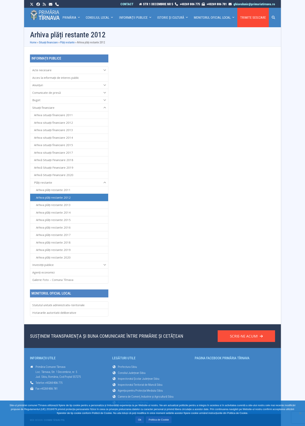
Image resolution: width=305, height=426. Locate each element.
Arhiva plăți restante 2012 (53, 197)
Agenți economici (43, 272)
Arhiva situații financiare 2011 (53, 115)
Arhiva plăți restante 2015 (53, 220)
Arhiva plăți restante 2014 (53, 212)
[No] (300, 413)
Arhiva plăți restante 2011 (53, 190)
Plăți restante (67, 42)
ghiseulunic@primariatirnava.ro (254, 4)
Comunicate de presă (69, 92)
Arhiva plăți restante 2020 (53, 257)
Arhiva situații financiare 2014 (53, 137)
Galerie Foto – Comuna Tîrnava (52, 280)
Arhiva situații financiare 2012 (53, 122)
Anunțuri (69, 85)
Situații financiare (48, 42)
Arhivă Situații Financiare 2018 (53, 160)
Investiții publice (69, 265)
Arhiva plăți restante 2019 (53, 250)
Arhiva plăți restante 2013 (53, 205)
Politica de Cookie (159, 419)
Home (33, 42)
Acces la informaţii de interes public (55, 78)
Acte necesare (69, 70)
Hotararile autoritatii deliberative (54, 313)
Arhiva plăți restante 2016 (53, 227)
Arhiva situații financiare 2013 (53, 130)
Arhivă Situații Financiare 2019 (53, 167)
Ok (139, 419)
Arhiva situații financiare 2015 (53, 145)
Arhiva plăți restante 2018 (53, 242)
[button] (273, 17)
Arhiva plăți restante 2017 (53, 235)
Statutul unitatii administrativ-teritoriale (58, 305)
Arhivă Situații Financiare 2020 (53, 175)
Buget (69, 100)
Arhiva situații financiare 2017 (53, 152)
